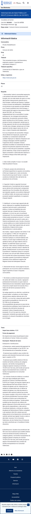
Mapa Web (15, 494)
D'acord (9, 510)
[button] (28, 505)
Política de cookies (15, 500)
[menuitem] (15, 467)
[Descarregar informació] (16, 24)
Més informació (19, 510)
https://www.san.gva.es (9, 78)
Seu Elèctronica (5, 7)
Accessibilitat (15, 497)
